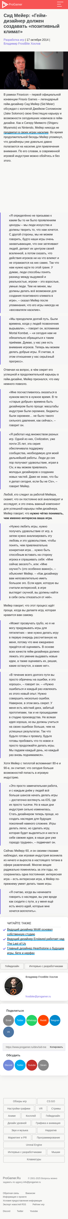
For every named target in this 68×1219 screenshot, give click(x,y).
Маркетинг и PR (17, 1137)
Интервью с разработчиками (46, 966)
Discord (8, 1065)
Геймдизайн (12, 966)
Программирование (48, 1137)
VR (40, 1108)
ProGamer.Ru (12, 1178)
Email (8, 1020)
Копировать (56, 1045)
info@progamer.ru (32, 1182)
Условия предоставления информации (22, 1200)
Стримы (56, 1108)
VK (8, 1032)
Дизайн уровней (17, 1123)
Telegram (54, 1020)
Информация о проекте (15, 1197)
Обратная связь (11, 1193)
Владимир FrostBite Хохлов (22, 43)
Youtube (32, 1065)
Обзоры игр (20, 1101)
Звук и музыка (19, 1130)
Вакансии (30, 1193)
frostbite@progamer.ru (38, 996)
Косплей (31, 1115)
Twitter (20, 1020)
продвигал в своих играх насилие (26, 132)
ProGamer (12, 4)
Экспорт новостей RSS (14, 1204)
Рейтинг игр (38, 1204)
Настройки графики (18, 1108)
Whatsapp (32, 1020)
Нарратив (51, 1130)
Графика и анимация (48, 1123)
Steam (43, 1065)
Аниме (12, 1115)
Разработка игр (14, 39)
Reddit (43, 1020)
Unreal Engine (34, 1144)
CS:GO (51, 1101)
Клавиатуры (34, 1159)
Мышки (56, 1152)
